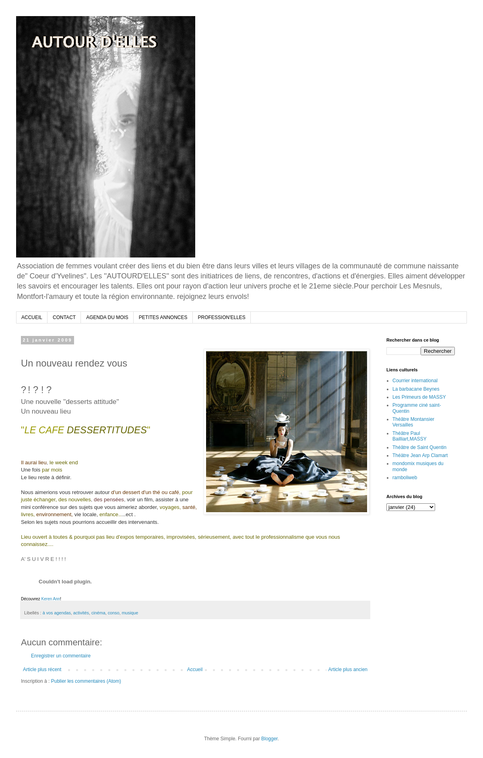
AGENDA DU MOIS (107, 317)
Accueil (195, 669)
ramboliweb (404, 477)
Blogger (269, 739)
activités (81, 612)
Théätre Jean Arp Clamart (420, 455)
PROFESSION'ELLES (222, 317)
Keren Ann (50, 599)
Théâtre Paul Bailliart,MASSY (409, 436)
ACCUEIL (31, 317)
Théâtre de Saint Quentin (419, 447)
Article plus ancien (347, 669)
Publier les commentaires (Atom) (86, 681)
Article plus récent (42, 669)
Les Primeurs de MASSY (419, 397)
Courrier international (415, 380)
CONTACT (64, 317)
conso (114, 612)
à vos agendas (57, 612)
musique (130, 612)
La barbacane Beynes (416, 389)
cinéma (98, 612)
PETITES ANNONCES (163, 317)
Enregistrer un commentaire (61, 656)
